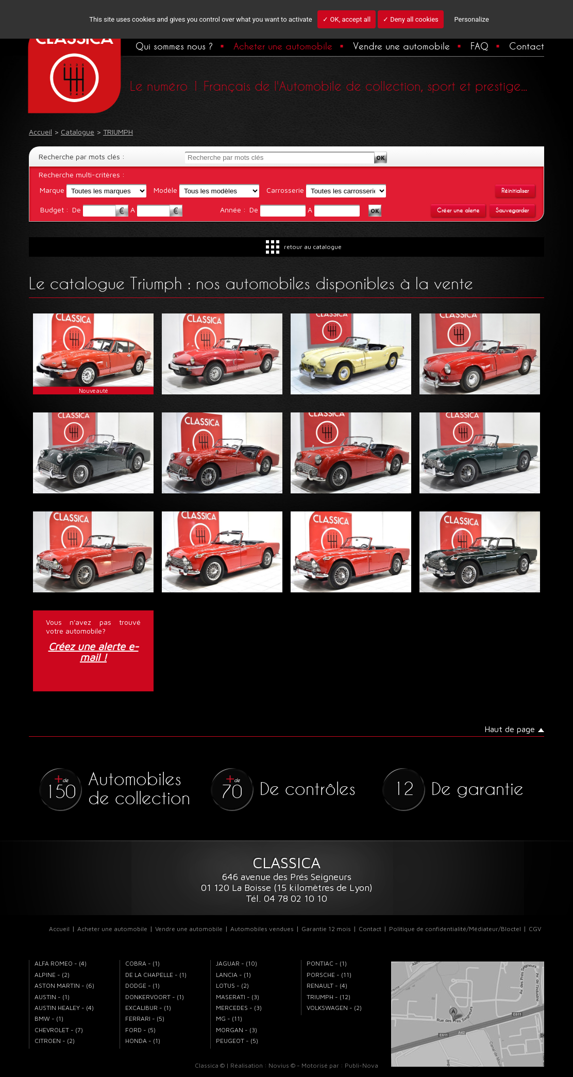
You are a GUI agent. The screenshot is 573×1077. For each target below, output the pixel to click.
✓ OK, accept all (346, 19)
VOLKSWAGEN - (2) (334, 1008)
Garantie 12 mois (326, 929)
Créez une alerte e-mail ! (93, 652)
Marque (52, 190)
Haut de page (509, 729)
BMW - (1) (49, 1018)
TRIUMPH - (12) (328, 997)
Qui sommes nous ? (174, 46)
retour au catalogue (313, 247)
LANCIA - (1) (233, 975)
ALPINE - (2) (52, 975)
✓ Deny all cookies (411, 19)
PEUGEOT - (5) (237, 1041)
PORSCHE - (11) (329, 975)
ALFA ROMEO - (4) (61, 963)
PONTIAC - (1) (327, 963)
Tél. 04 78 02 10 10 (286, 898)
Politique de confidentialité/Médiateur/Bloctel (455, 929)
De (77, 209)
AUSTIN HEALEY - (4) (64, 1008)
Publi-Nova (361, 1065)
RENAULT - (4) (327, 985)
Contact (526, 46)
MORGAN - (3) (236, 1030)
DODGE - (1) (142, 985)
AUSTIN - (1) (52, 997)
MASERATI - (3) (237, 997)
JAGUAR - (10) (236, 963)
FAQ (479, 46)
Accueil (59, 929)
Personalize (471, 19)
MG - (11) (229, 1018)
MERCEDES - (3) (239, 1008)
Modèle (165, 190)
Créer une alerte (458, 210)
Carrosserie (285, 190)
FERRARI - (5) (144, 1018)
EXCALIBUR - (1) (148, 1008)
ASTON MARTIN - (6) (64, 985)
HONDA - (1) (142, 1041)
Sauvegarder (512, 210)
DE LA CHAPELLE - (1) (156, 975)
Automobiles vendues (262, 929)
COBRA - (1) (142, 963)
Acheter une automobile (282, 46)
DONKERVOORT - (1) (154, 997)
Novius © (281, 1065)
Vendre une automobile (401, 46)
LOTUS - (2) (232, 985)
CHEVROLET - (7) (59, 1030)
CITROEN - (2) (55, 1041)
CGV (535, 929)
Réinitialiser (515, 191)
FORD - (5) (140, 1030)
